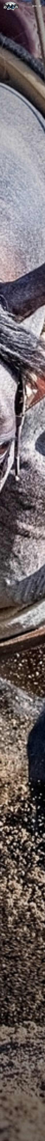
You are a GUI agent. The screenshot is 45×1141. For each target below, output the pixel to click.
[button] (37, 5)
